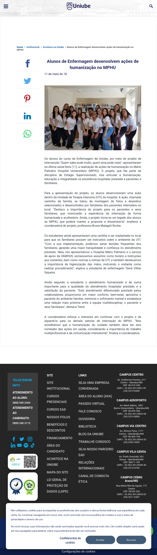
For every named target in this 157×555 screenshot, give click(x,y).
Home (20, 47)
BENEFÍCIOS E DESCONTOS (57, 427)
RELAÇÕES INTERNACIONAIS (91, 465)
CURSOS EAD (56, 409)
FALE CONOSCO (89, 411)
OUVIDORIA (86, 419)
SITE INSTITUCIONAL (58, 385)
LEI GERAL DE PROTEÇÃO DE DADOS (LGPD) (57, 485)
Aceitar (100, 539)
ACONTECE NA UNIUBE (57, 462)
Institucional (32, 47)
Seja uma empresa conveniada (93, 385)
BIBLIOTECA (87, 426)
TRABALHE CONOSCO (94, 442)
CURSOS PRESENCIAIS (57, 399)
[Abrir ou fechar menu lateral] (6, 6)
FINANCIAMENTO (59, 438)
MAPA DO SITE (57, 472)
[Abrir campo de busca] (151, 6)
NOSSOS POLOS (58, 417)
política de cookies (103, 514)
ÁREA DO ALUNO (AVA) (95, 396)
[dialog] (78, 526)
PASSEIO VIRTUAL (91, 404)
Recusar (131, 539)
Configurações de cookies (70, 540)
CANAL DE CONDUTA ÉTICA (93, 479)
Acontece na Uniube (53, 47)
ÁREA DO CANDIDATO (56, 448)
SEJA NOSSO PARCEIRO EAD (95, 452)
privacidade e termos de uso (27, 519)
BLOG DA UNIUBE (90, 434)
